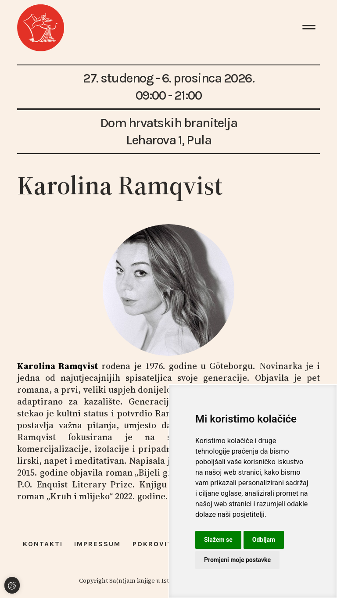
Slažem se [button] (218, 539)
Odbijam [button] (263, 539)
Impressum (97, 544)
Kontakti (43, 544)
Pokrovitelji (160, 544)
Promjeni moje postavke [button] (237, 559)
